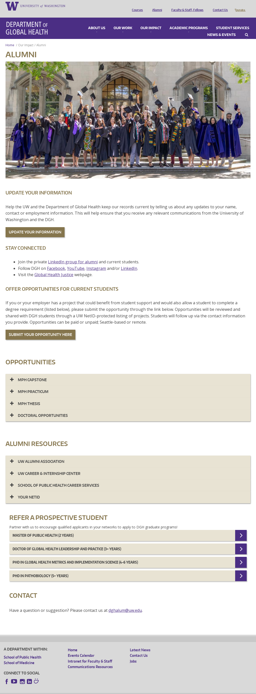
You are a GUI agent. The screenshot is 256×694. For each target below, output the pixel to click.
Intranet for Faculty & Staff (90, 654)
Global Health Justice (53, 267)
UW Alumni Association (41, 454)
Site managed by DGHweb (120, 690)
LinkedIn (129, 261)
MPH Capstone (32, 373)
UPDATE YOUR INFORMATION (35, 225)
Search (246, 27)
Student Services (232, 21)
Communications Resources (90, 660)
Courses (136, 5)
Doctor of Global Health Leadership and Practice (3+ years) (67, 542)
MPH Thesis (29, 396)
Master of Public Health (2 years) (43, 528)
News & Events (221, 28)
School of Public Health (22, 650)
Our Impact (150, 21)
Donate (240, 5)
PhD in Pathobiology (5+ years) (40, 569)
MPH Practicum (33, 384)
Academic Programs (189, 21)
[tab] (128, 373)
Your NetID (29, 490)
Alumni (156, 5)
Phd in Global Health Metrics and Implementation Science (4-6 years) (75, 555)
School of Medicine (19, 656)
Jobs (133, 654)
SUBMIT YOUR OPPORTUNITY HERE (40, 327)
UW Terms (91, 690)
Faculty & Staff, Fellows (186, 5)
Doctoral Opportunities (43, 408)
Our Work (123, 21)
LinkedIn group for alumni (73, 255)
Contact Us (219, 5)
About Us (96, 21)
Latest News (140, 643)
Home (10, 38)
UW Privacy (70, 690)
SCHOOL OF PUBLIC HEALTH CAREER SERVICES (58, 478)
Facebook (56, 261)
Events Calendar (81, 648)
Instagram (96, 261)
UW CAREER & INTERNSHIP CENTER (49, 466)
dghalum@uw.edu (125, 603)
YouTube (75, 261)
